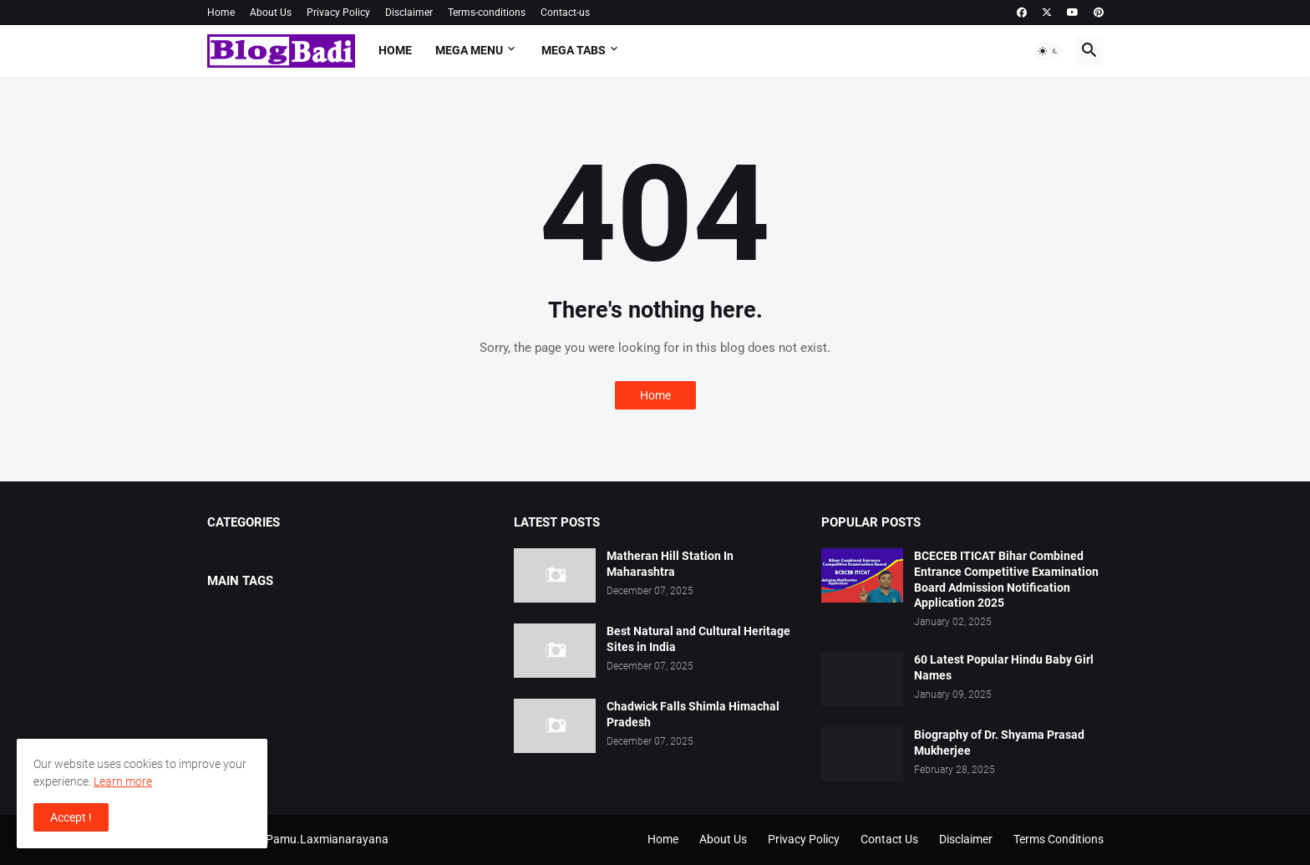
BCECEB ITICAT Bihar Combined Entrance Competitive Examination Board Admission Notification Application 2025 (1006, 579)
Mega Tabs (573, 50)
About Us (271, 12)
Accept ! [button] (71, 817)
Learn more (123, 781)
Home (221, 12)
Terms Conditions (1058, 839)
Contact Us (889, 839)
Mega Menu (469, 50)
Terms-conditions (487, 12)
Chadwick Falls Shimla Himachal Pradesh (693, 714)
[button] (1048, 51)
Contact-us (565, 12)
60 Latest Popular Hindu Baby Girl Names (1004, 667)
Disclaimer (409, 12)
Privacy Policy (338, 12)
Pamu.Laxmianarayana (327, 839)
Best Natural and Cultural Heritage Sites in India (698, 639)
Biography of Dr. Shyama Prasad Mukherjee (999, 742)
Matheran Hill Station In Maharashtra (670, 563)
